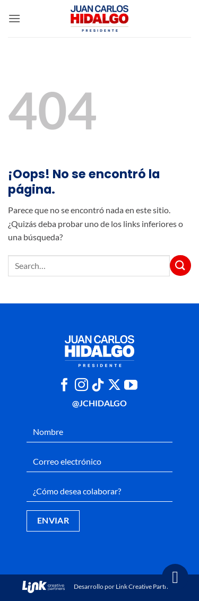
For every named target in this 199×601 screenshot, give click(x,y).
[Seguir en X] (114, 385)
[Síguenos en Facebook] (64, 385)
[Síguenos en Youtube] (130, 385)
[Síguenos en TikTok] (98, 385)
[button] (14, 18)
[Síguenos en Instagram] (81, 385)
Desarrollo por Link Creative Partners (99, 586)
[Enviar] (180, 265)
